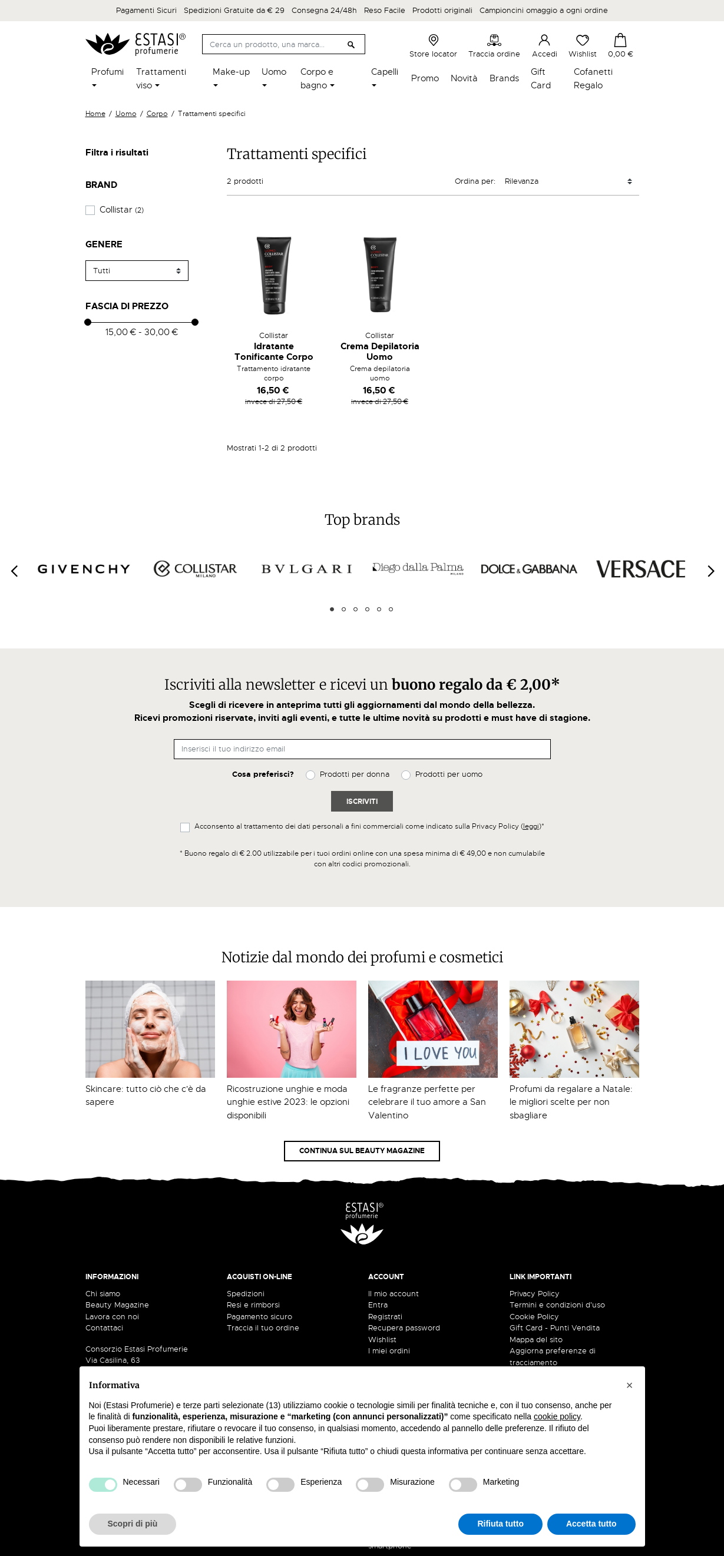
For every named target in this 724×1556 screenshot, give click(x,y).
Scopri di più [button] (133, 1523)
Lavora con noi (112, 1317)
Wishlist (582, 46)
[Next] (710, 571)
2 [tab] (344, 609)
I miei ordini (389, 1351)
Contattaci (104, 1328)
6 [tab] (391, 609)
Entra (378, 1305)
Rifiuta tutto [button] (500, 1523)
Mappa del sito (536, 1340)
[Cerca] (283, 44)
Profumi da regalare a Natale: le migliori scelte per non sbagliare (571, 1102)
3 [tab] (356, 609)
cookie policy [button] (557, 1416)
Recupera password (404, 1328)
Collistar (122, 209)
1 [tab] (332, 609)
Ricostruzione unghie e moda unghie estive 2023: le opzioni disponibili (288, 1102)
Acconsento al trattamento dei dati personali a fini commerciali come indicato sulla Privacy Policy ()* (369, 826)
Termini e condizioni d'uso (557, 1305)
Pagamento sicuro (259, 1317)
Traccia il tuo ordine (263, 1328)
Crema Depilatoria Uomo (379, 351)
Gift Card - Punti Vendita (555, 1328)
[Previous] (13, 571)
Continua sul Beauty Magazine (362, 1151)
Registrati (385, 1317)
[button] (629, 1385)
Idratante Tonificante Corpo (273, 351)
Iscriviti (362, 801)
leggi (531, 826)
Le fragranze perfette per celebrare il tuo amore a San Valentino (427, 1102)
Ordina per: (475, 181)
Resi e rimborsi (253, 1305)
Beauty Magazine (117, 1305)
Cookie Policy (534, 1317)
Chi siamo (102, 1294)
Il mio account (393, 1294)
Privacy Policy (535, 1294)
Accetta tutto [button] (591, 1523)
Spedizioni (246, 1294)
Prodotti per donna (354, 774)
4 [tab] (367, 609)
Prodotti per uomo (448, 774)
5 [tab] (379, 609)
